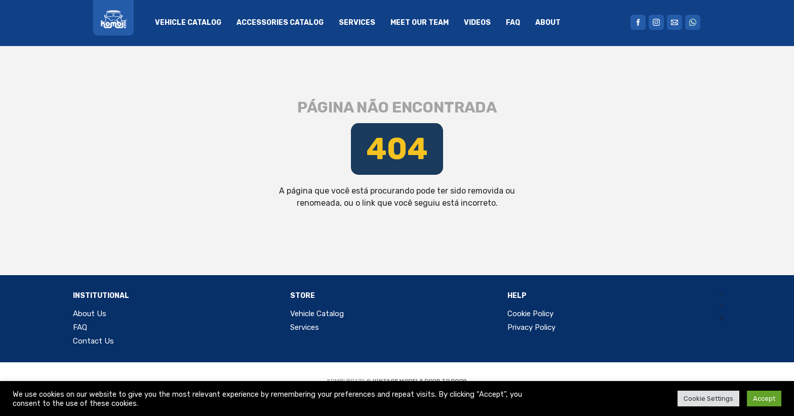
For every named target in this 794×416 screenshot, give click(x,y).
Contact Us (93, 341)
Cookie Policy (530, 313)
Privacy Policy (531, 327)
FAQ (513, 22)
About (548, 22)
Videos (477, 22)
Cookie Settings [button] (708, 398)
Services (357, 22)
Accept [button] (764, 398)
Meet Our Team (419, 22)
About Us (89, 313)
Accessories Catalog (280, 22)
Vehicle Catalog (188, 22)
